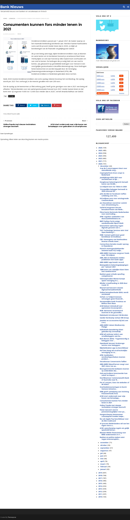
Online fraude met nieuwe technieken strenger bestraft (113, 406)
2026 (100, 148)
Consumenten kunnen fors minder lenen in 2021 (114, 402)
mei (102, 459)
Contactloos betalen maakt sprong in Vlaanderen (114, 245)
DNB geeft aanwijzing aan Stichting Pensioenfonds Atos (114, 393)
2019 (100, 473)
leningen (12, 18)
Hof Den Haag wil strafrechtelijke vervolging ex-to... (113, 351)
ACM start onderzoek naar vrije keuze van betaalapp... (112, 397)
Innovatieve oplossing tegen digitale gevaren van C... (111, 227)
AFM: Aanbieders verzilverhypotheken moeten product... (112, 357)
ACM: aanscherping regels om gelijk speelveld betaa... (114, 429)
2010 (100, 497)
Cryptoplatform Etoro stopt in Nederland (112, 174)
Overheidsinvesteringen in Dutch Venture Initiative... (113, 388)
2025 (100, 150)
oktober (103, 445)
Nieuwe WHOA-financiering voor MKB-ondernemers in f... (113, 434)
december (104, 166)
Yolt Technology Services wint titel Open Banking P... (114, 231)
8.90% (113, 76)
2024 (100, 153)
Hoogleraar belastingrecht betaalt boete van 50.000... (114, 183)
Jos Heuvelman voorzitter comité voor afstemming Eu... (113, 204)
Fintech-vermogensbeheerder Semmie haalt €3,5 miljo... (112, 249)
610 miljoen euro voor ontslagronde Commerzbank (114, 199)
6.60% (113, 83)
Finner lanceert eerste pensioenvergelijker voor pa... (113, 411)
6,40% (113, 86)
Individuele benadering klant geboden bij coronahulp (111, 330)
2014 (100, 486)
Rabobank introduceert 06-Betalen (114, 315)
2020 (100, 164)
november (104, 442)
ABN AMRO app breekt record (112, 262)
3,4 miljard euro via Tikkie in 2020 (113, 187)
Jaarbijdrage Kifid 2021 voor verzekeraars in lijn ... (111, 178)
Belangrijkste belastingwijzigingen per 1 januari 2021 (114, 266)
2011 (100, 494)
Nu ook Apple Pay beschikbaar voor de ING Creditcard (114, 420)
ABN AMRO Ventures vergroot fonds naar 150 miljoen (114, 254)
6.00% (113, 79)
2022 (100, 158)
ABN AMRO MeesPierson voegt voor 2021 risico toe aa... (114, 365)
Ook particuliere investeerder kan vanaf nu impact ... (113, 374)
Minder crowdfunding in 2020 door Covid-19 (113, 284)
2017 (100, 478)
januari (103, 469)
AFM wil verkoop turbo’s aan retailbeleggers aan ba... (111, 335)
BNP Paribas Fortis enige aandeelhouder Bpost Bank (111, 222)
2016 (100, 481)
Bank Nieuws (12, 7)
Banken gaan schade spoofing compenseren (112, 275)
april (102, 461)
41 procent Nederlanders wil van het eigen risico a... (114, 424)
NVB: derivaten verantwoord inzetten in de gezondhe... (111, 312)
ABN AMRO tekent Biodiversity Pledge (112, 326)
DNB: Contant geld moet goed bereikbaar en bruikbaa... (112, 236)
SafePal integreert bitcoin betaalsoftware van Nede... (112, 208)
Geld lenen (100, 72)
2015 (100, 483)
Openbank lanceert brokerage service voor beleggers (112, 344)
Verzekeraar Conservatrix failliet (113, 361)
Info (121, 76)
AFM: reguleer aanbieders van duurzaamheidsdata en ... (112, 218)
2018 (100, 475)
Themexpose (12, 517)
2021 (100, 161)
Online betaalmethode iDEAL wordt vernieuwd (114, 293)
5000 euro (100, 76)
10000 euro (100, 79)
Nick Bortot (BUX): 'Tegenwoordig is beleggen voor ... (114, 340)
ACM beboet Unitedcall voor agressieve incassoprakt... (111, 307)
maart (103, 464)
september (105, 448)
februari (103, 466)
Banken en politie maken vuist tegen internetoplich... (112, 438)
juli (101, 453)
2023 (100, 156)
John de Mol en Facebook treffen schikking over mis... (113, 195)
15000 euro (100, 83)
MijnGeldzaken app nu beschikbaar (114, 348)
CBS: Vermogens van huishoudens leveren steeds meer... (113, 240)
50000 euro (100, 90)
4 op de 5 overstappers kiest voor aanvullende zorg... (113, 169)
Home (5, 18)
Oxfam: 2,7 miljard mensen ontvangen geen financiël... (112, 298)
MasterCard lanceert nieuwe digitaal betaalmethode (111, 289)
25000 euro (100, 86)
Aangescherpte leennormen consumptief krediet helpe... (112, 415)
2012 (100, 491)
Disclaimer (121, 93)
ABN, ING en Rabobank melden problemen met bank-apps (112, 259)
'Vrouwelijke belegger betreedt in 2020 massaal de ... (113, 190)
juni (102, 456)
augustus (104, 451)
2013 (100, 489)
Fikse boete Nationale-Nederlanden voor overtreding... (114, 213)
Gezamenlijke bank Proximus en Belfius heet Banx (113, 302)
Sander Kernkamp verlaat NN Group (114, 318)
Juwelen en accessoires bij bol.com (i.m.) (114, 321)
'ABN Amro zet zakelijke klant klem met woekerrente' (114, 270)
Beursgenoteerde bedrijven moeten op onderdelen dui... (114, 370)
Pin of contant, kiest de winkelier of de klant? (114, 383)
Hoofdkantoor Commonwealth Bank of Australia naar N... (114, 379)
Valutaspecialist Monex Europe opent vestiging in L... (112, 280)
